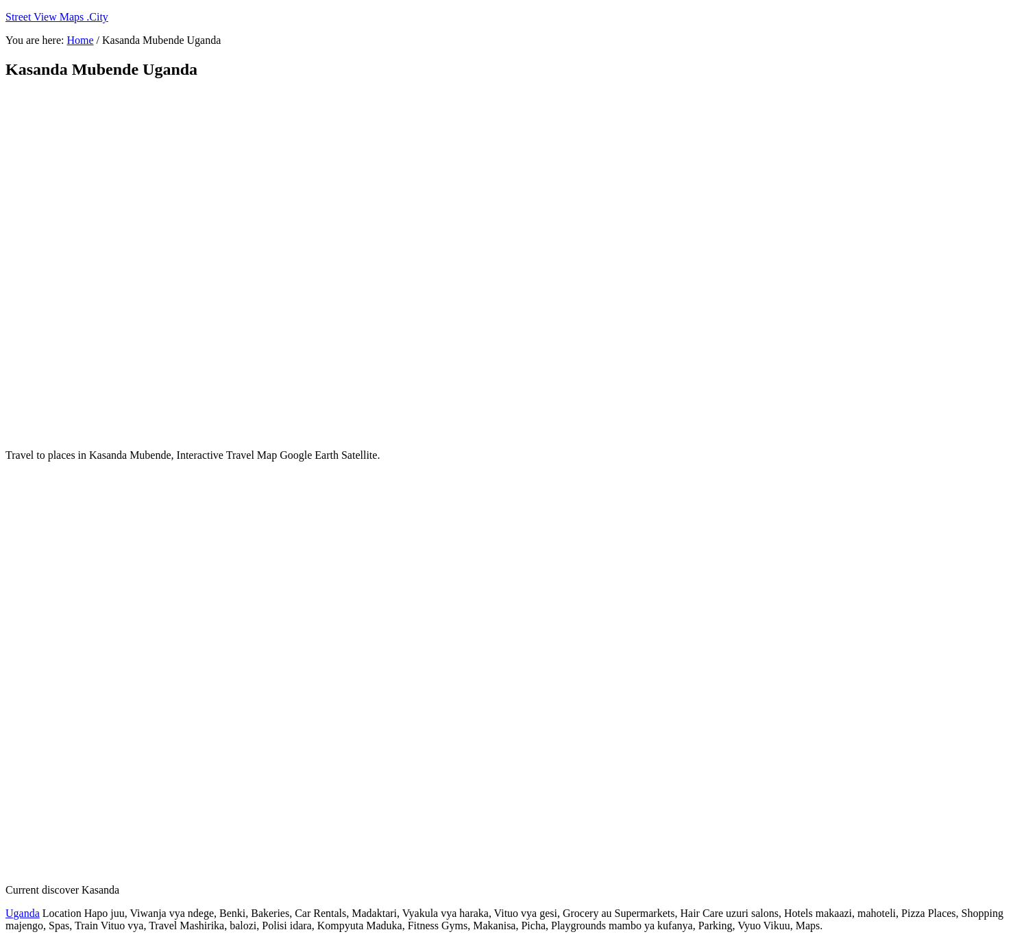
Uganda (22, 913)
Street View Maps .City (56, 17)
